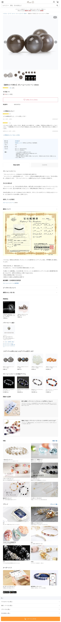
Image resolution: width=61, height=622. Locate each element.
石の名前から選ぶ (5, 613)
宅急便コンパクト (19, 142)
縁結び (13, 341)
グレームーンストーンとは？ (8, 343)
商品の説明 (16, 165)
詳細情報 (44, 165)
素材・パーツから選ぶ (6, 605)
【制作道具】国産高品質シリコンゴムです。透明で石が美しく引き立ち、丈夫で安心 (9, 315)
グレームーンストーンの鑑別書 (11, 283)
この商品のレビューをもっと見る (11, 135)
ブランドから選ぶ (5, 609)
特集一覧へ (55, 440)
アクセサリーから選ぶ (6, 601)
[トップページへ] (30, 3)
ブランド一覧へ (54, 504)
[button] (5, 42)
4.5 (10, 88)
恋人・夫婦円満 (8, 341)
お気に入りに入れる (30, 100)
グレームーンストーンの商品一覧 (9, 344)
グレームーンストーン (8, 202)
